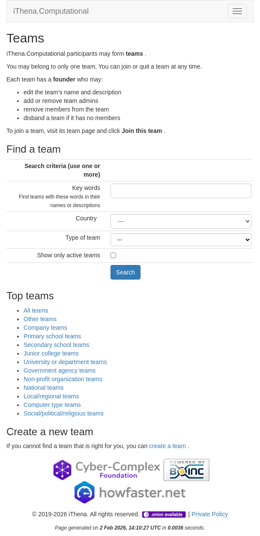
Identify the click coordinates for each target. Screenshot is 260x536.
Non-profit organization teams (63, 379)
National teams (43, 387)
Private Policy (209, 514)
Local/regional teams (51, 396)
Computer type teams (52, 404)
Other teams (40, 319)
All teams (36, 310)
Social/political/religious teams (64, 413)
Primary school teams (52, 336)
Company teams (45, 327)
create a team (168, 446)
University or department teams (65, 361)
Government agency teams (60, 370)
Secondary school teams (56, 344)
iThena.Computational (51, 11)
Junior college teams (51, 353)
